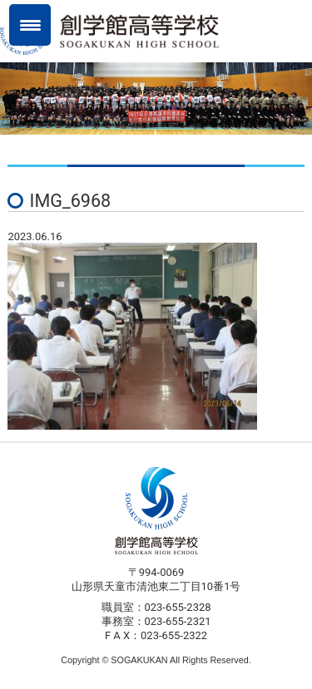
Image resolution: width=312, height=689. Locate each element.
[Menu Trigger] (30, 25)
